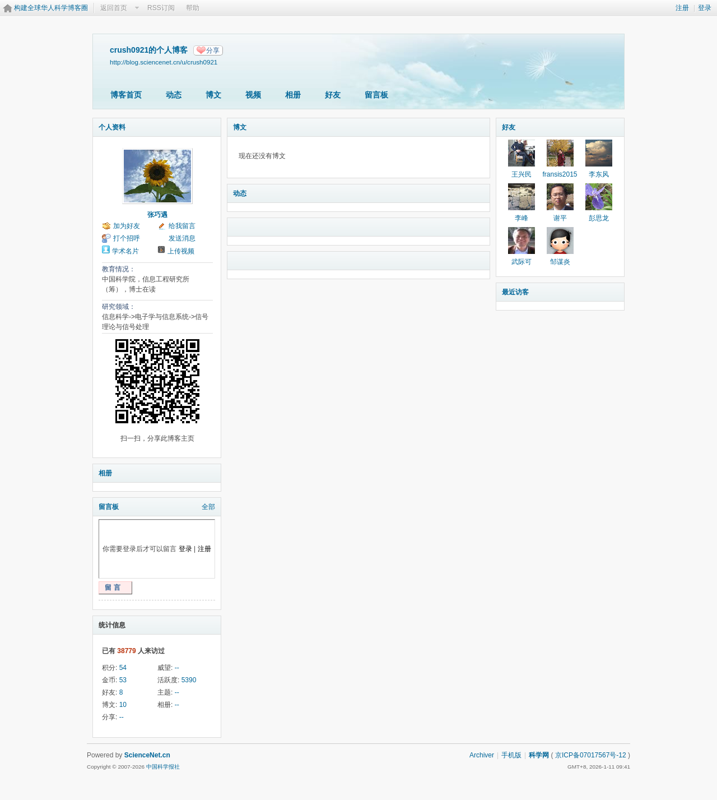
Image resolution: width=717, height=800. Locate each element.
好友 (333, 94)
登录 (704, 8)
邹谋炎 (560, 262)
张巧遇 (157, 215)
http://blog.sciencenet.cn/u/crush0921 (163, 62)
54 (123, 668)
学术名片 (125, 251)
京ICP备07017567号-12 (590, 755)
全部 (208, 507)
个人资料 (112, 127)
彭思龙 (599, 218)
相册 (293, 94)
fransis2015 (559, 174)
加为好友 (126, 226)
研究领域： (119, 307)
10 (123, 705)
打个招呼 (126, 238)
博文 (213, 94)
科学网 (539, 755)
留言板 (376, 94)
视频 (253, 94)
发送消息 (182, 238)
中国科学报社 (163, 767)
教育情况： (119, 269)
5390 (189, 680)
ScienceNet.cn (147, 755)
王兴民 (521, 174)
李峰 (521, 218)
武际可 (521, 262)
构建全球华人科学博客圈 (51, 8)
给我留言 (182, 226)
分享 (213, 50)
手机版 (511, 755)
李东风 (599, 174)
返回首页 (113, 8)
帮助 (192, 8)
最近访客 (515, 292)
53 (123, 680)
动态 (173, 94)
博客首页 (126, 94)
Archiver (481, 755)
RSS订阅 (161, 8)
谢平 (560, 218)
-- (177, 668)
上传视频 (180, 251)
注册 (682, 8)
